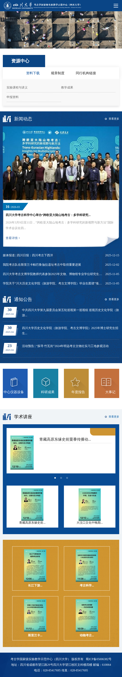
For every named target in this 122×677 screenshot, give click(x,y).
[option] (61, 30)
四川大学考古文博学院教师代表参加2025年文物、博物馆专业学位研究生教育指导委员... (52, 274)
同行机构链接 (86, 73)
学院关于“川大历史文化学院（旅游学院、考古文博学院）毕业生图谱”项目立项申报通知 (52, 283)
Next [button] (116, 30)
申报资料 (13, 97)
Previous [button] (5, 30)
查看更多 (114, 118)
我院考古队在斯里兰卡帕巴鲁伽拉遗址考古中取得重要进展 (42, 264)
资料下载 (33, 73)
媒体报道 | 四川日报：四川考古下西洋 (28, 255)
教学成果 (67, 87)
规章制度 (57, 73)
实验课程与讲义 (17, 87)
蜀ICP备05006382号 (98, 659)
